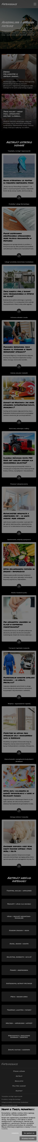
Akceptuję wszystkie (28, 1138)
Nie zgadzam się (29, 1133)
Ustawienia (15, 1133)
